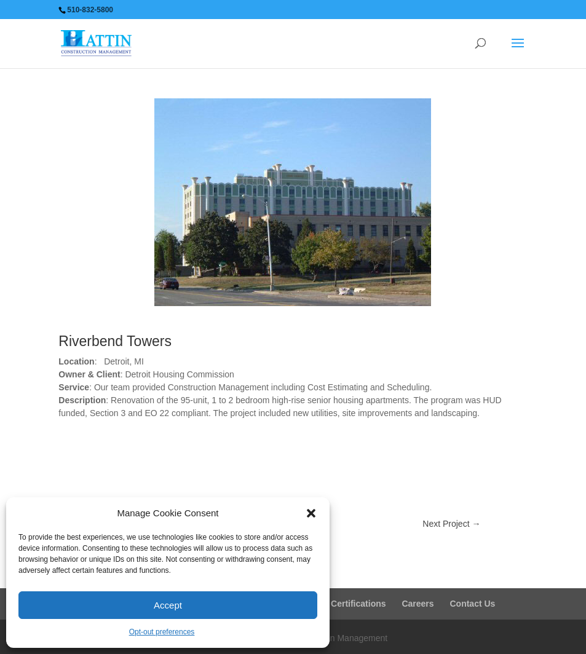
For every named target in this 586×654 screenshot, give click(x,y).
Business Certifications (338, 604)
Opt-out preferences (162, 632)
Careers (418, 604)
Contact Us (472, 604)
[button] (311, 513)
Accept (168, 605)
